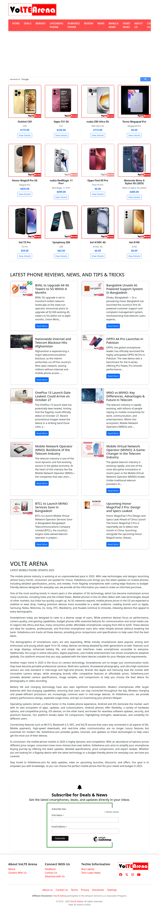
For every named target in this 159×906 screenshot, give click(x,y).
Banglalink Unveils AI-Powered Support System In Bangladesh (124, 289)
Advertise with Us (55, 876)
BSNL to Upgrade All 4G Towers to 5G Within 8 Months (52, 289)
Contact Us (51, 872)
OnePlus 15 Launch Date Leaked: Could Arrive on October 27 (53, 396)
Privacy (85, 890)
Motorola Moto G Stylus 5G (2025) (134, 182)
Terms (74, 890)
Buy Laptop (87, 869)
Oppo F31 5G (61, 121)
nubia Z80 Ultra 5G (98, 121)
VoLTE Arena (60, 895)
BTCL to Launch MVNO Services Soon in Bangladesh (51, 507)
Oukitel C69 (25, 121)
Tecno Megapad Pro (134, 121)
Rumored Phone (74, 25)
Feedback (50, 869)
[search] (73, 79)
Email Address (59, 826)
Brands (40, 23)
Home (16, 23)
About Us (138, 25)
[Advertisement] (79, 54)
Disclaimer (98, 890)
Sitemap (112, 890)
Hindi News (126, 25)
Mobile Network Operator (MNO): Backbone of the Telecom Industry (54, 450)
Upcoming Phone (56, 25)
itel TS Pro (25, 242)
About (11, 869)
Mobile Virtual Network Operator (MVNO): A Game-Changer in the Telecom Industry (126, 451)
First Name (58, 815)
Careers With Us (17, 872)
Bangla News (114, 25)
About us (47, 890)
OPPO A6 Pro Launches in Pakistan (124, 341)
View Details (25, 135)
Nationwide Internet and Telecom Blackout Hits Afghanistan (53, 342)
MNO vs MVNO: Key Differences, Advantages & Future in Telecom (125, 396)
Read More (42, 326)
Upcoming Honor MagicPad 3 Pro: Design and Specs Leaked (123, 507)
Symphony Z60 (61, 242)
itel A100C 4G (98, 242)
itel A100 (134, 242)
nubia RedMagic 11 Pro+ (61, 182)
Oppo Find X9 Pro (97, 180)
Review (88, 23)
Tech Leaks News (91, 872)
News (100, 23)
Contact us (62, 890)
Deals (27, 23)
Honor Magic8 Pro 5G (24, 180)
